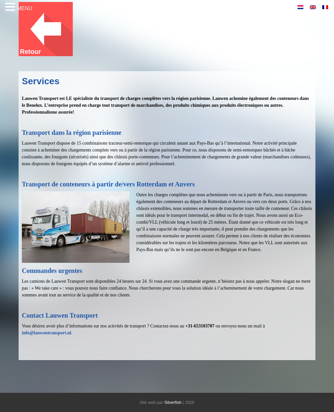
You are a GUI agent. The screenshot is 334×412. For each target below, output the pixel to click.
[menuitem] (300, 7)
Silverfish (173, 402)
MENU (24, 8)
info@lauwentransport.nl (46, 332)
